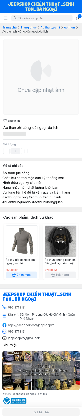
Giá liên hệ (41, 412)
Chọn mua (21, 275)
